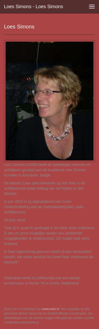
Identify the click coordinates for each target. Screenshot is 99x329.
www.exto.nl (50, 309)
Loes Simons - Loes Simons (33, 6)
